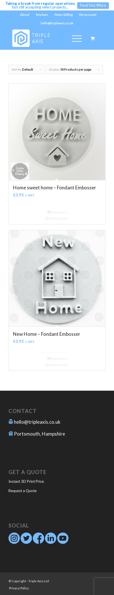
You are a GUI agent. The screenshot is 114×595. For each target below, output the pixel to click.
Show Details (57, 218)
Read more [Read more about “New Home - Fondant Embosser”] (57, 358)
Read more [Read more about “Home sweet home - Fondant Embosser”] (57, 212)
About (24, 14)
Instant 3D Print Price (26, 481)
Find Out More (93, 5)
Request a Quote (22, 490)
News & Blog (64, 14)
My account (87, 14)
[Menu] (74, 38)
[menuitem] (25, 14)
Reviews (42, 14)
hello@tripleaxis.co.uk (37, 422)
